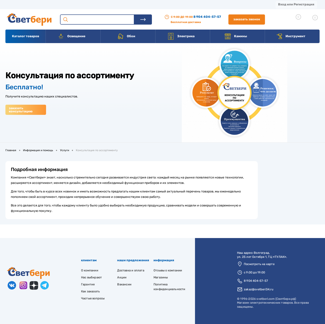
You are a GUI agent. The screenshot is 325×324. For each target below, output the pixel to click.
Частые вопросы (93, 298)
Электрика (181, 36)
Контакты (140, 4)
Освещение (71, 36)
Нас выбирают (91, 277)
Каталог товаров (25, 36)
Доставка (70, 4)
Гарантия (88, 284)
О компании (41, 4)
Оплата (94, 4)
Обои (126, 36)
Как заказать (90, 291)
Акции (116, 4)
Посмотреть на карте (259, 264)
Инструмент (290, 36)
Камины (235, 36)
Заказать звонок (246, 19)
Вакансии (167, 4)
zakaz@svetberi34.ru (258, 289)
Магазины (13, 4)
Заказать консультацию (20, 109)
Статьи (191, 4)
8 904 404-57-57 (207, 17)
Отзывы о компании (167, 270)
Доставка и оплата (130, 270)
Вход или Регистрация (296, 4)
